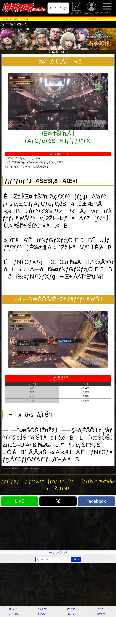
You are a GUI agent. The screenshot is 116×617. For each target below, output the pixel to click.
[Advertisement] (58, 528)
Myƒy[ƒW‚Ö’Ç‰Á (58, 552)
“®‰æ (100, 608)
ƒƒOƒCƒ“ (58, 8)
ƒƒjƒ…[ (107, 8)
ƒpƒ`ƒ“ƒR (42, 608)
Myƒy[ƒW (91, 8)
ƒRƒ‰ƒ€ (71, 608)
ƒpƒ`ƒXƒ (14, 608)
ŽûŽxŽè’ (76, 8)
